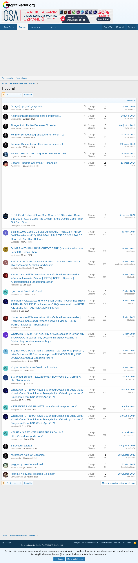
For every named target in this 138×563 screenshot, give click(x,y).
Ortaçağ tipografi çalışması (26, 106)
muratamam (130, 156)
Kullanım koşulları (90, 542)
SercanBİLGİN (17, 477)
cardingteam (16, 225)
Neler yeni (36, 27)
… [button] (15, 94)
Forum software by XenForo (42, 545)
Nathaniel (15, 285)
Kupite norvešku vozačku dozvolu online (34, 367)
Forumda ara (21, 78)
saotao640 (15, 344)
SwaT (132, 166)
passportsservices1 (19, 361)
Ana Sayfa (9, 27)
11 (20, 94)
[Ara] (131, 27)
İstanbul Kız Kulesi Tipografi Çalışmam (33, 473)
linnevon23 (15, 383)
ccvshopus (15, 255)
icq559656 (15, 242)
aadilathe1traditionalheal (21, 268)
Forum (22, 27)
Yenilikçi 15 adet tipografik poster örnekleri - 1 (37, 144)
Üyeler (50, 27)
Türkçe (6, 542)
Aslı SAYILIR (16, 166)
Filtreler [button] (130, 100)
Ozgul (13, 156)
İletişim (77, 542)
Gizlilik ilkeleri (106, 542)
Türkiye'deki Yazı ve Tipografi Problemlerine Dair (39, 153)
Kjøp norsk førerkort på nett (26, 291)
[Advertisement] (69, 52)
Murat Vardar (16, 109)
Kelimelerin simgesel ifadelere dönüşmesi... (36, 115)
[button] (43, 27)
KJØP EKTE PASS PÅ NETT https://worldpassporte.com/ (44, 406)
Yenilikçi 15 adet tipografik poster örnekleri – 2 (37, 134)
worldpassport (16, 294)
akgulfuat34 (130, 448)
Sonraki (27, 94)
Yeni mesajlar (7, 78)
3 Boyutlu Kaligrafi (21, 445)
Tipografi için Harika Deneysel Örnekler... (34, 125)
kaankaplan (130, 476)
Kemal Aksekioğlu (18, 467)
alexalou (14, 311)
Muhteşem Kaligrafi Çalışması (28, 454)
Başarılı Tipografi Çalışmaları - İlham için (34, 162)
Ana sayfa (127, 542)
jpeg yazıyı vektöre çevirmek (27, 464)
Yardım (117, 542)
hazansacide (130, 109)
